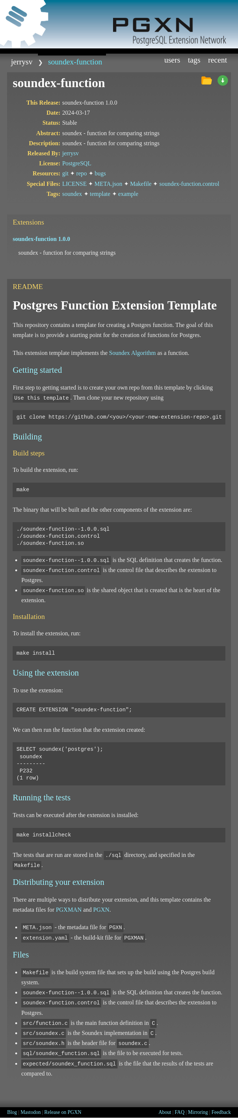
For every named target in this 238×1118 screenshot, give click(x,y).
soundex (72, 194)
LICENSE (74, 184)
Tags (194, 59)
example (128, 194)
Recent (217, 59)
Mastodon (30, 1112)
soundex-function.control (189, 184)
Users (172, 59)
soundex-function (75, 61)
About (164, 1112)
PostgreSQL (76, 163)
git (65, 173)
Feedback (221, 1112)
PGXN (101, 909)
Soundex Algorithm (132, 353)
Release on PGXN (62, 1112)
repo (81, 173)
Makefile (141, 184)
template (100, 194)
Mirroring (198, 1112)
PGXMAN (68, 909)
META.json (108, 184)
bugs (100, 173)
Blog (12, 1112)
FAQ (179, 1112)
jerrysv (22, 61)
